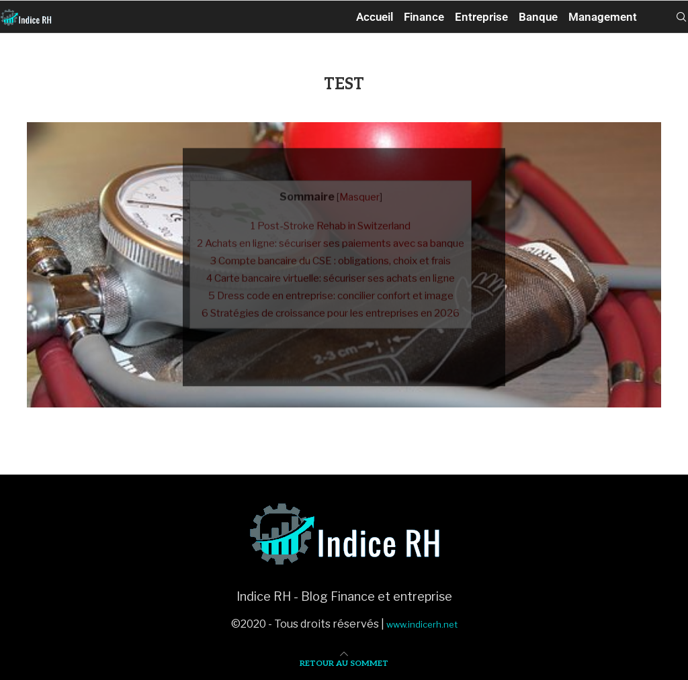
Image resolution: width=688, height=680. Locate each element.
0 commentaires (385, 373)
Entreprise (481, 16)
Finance (424, 16)
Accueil (374, 16)
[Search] (681, 17)
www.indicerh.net (422, 624)
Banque (538, 16)
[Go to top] (344, 662)
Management (602, 16)
